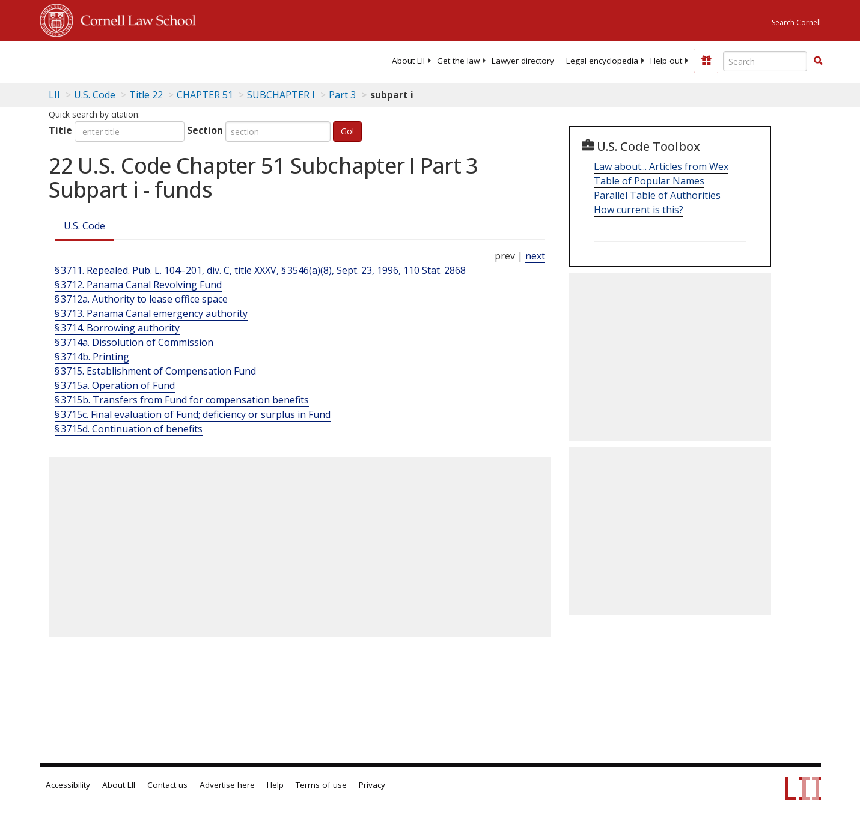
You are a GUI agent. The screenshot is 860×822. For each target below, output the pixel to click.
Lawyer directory (523, 60)
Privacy (372, 784)
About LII (408, 60)
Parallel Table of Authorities (657, 195)
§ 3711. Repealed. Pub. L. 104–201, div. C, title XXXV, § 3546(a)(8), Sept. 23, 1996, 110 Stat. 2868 (260, 270)
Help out (666, 60)
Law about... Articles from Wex (661, 166)
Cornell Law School (134, 18)
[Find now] (818, 61)
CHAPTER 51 (205, 94)
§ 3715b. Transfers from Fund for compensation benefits (182, 399)
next (535, 255)
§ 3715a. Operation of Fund (115, 385)
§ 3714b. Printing (92, 356)
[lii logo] (175, 60)
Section (205, 130)
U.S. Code (84, 225)
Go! (347, 131)
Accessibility (68, 784)
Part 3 (342, 94)
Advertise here (227, 784)
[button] (818, 60)
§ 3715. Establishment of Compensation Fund (155, 371)
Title (60, 130)
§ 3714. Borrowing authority (117, 327)
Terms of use (321, 784)
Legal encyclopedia (602, 60)
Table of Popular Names (649, 180)
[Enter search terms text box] (765, 61)
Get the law (458, 60)
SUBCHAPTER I (281, 94)
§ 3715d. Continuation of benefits (129, 428)
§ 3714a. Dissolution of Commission (134, 342)
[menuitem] (408, 61)
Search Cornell (796, 22)
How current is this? (638, 209)
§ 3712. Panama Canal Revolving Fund (138, 284)
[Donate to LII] (706, 61)
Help (275, 784)
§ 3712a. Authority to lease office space (141, 299)
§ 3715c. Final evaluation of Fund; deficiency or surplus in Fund (193, 414)
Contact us (167, 784)
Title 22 (146, 94)
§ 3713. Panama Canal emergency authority (151, 313)
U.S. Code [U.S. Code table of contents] (94, 94)
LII (54, 94)
